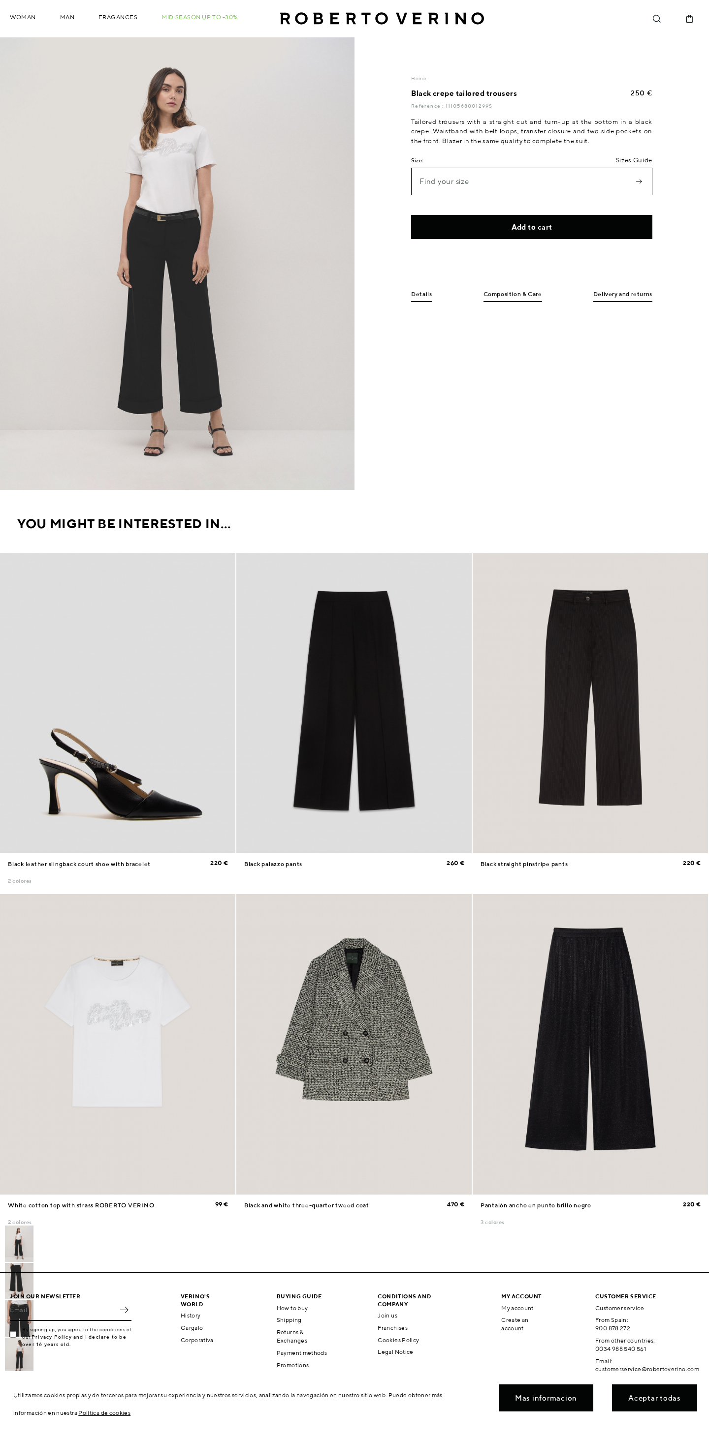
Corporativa (197, 1340)
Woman (23, 17)
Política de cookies (104, 1412)
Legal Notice (395, 1351)
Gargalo (192, 1327)
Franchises (393, 1327)
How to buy (292, 1308)
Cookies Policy (398, 1340)
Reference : (428, 106)
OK (124, 1310)
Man (67, 17)
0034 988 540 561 (620, 1348)
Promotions (293, 1365)
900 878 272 (612, 1328)
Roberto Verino (382, 18)
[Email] (63, 1310)
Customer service (619, 1308)
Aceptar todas (654, 1398)
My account (517, 1308)
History (191, 1315)
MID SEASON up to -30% (199, 17)
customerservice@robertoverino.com (647, 1369)
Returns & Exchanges (292, 1336)
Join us (387, 1315)
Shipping (289, 1319)
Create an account (514, 1324)
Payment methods (302, 1352)
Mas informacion (546, 1398)
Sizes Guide (634, 160)
